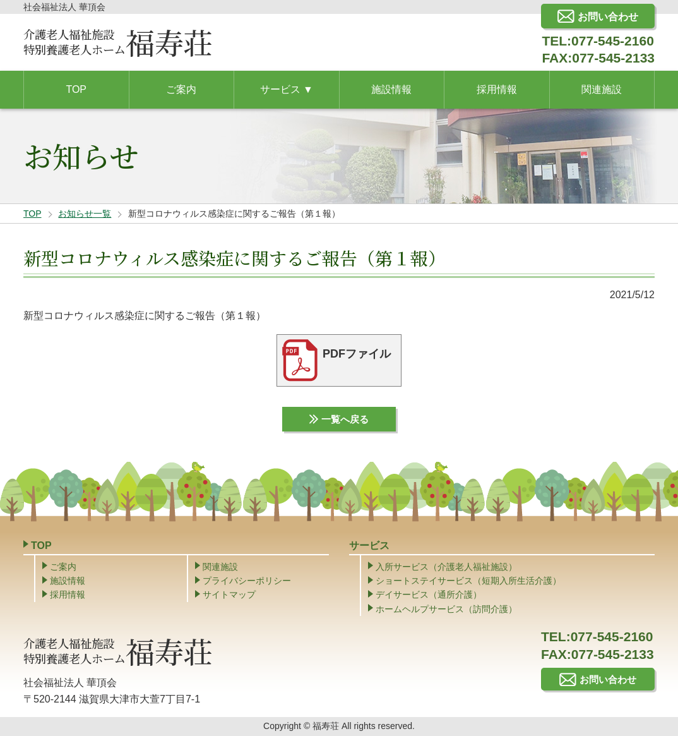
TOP (32, 213)
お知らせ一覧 (84, 213)
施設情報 (67, 582)
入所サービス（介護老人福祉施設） (446, 568)
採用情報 (67, 596)
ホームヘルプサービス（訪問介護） (446, 610)
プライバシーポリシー (247, 582)
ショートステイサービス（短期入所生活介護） (468, 582)
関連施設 (220, 568)
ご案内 (63, 568)
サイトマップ (229, 596)
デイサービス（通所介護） (429, 596)
